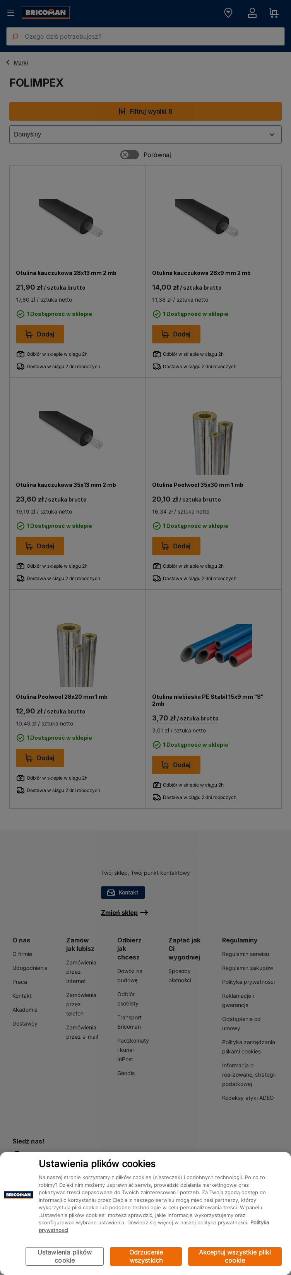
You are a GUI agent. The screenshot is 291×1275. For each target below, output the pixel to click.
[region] (145, 1213)
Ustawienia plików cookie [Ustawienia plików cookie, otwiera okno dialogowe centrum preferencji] (65, 1256)
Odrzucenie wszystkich (146, 1256)
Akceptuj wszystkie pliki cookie (235, 1256)
